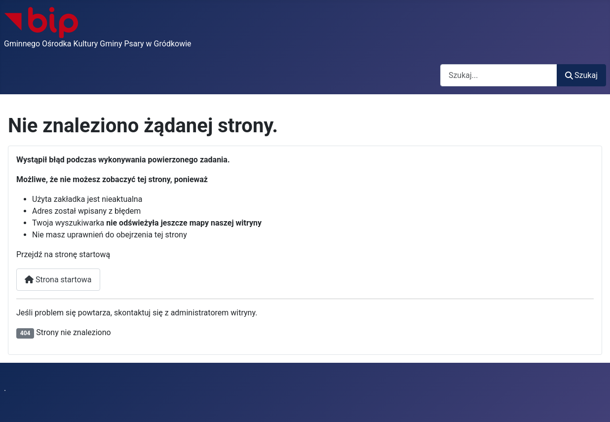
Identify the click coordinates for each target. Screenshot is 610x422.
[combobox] (498, 75)
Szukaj (581, 75)
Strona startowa (58, 279)
